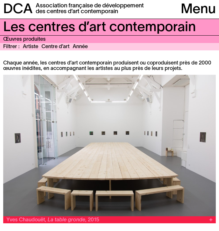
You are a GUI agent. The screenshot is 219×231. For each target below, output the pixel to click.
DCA (17, 10)
